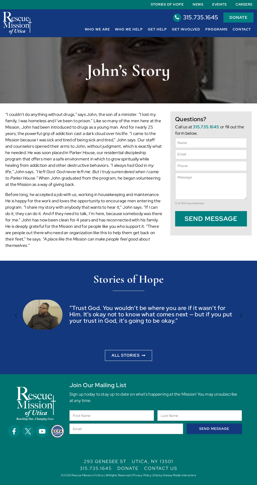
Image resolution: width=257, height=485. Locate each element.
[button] (16, 315)
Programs (216, 29)
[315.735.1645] (176, 17)
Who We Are (97, 29)
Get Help (157, 29)
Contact (242, 29)
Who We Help (129, 29)
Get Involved (186, 29)
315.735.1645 (199, 17)
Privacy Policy (141, 475)
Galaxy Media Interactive (179, 475)
